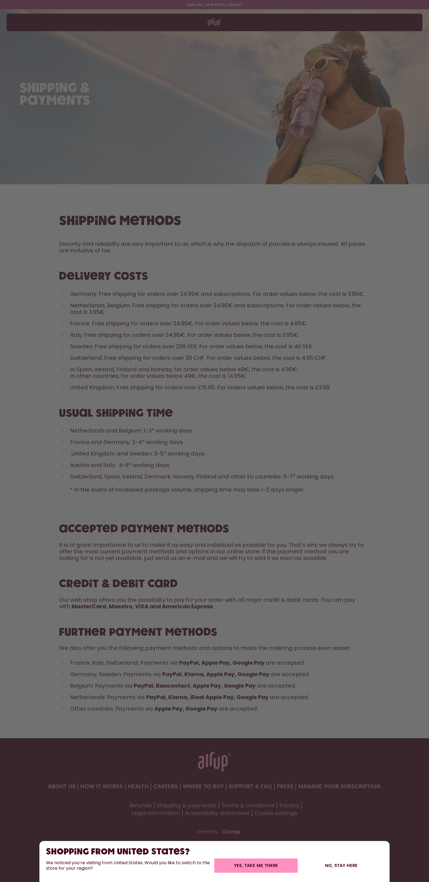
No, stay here (341, 865)
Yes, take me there (256, 865)
